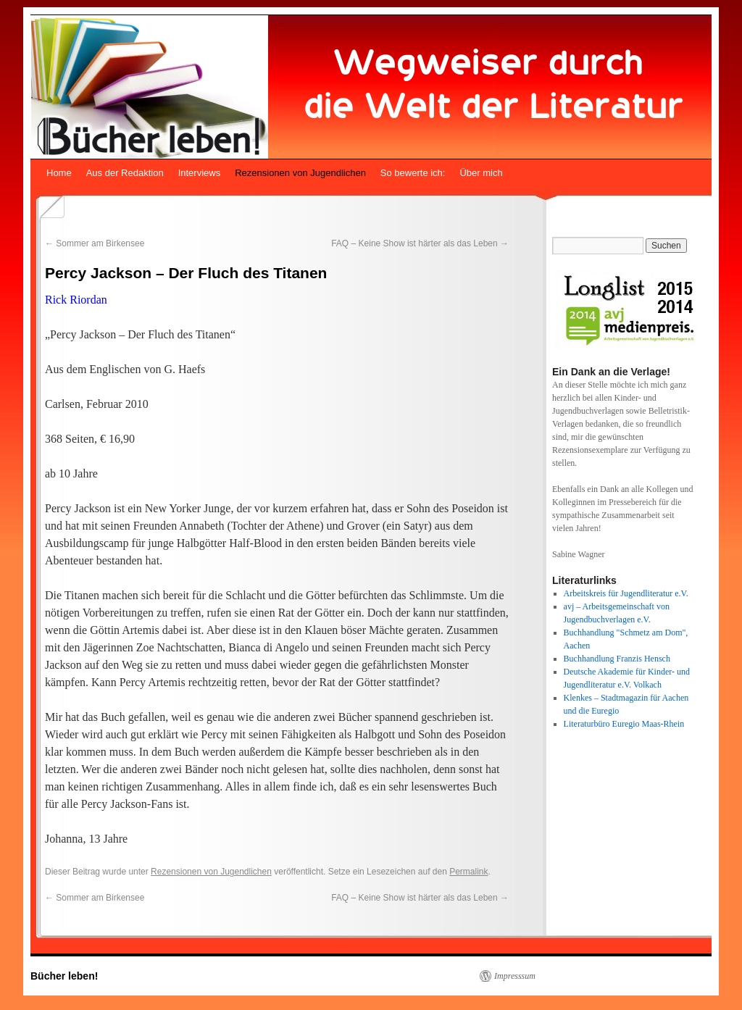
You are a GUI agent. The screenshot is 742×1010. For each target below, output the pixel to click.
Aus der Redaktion (125, 172)
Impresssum (514, 976)
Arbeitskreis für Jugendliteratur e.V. (626, 593)
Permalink (468, 872)
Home (59, 172)
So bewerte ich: (413, 172)
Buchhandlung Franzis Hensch (617, 659)
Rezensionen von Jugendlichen (300, 172)
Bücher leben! (64, 976)
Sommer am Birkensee (94, 243)
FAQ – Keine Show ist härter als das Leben (420, 243)
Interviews (199, 172)
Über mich (480, 172)
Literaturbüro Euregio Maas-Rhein (624, 724)
